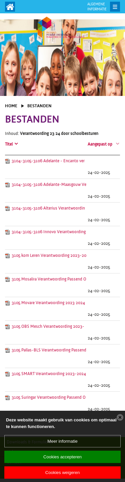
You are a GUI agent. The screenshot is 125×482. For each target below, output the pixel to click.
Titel (9, 144)
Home (11, 106)
